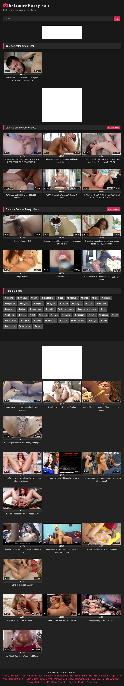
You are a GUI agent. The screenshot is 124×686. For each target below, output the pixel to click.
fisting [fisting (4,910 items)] (44, 315)
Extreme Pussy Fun (26, 5)
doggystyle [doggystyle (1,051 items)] (36, 309)
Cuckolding (92, 682)
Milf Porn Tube (101, 676)
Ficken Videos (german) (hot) (39, 679)
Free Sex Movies (77, 682)
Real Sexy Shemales (57, 682)
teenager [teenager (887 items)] (11, 326)
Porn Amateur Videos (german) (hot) (71, 679)
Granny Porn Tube (11, 676)
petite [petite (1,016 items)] (38, 320)
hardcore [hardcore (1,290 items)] (81, 315)
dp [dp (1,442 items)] (104, 309)
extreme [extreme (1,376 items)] (10, 315)
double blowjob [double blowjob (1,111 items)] (67, 309)
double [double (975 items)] (51, 309)
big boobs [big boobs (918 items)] (11, 303)
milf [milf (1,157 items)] (116, 315)
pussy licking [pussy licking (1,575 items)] (79, 320)
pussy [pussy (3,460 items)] (64, 320)
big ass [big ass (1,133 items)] (107, 298)
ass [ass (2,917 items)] (61, 298)
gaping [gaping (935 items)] (67, 315)
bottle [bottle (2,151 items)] (90, 303)
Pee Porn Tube (29, 676)
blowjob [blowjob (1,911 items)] (77, 303)
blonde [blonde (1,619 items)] (65, 303)
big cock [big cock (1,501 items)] (26, 303)
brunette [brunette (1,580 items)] (102, 303)
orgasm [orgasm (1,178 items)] (26, 320)
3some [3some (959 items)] (10, 298)
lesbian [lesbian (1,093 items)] (105, 315)
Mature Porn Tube (83, 676)
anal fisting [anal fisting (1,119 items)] (48, 298)
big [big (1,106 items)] (96, 298)
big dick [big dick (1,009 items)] (39, 303)
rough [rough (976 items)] (93, 320)
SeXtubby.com (98, 679)
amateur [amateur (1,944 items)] (23, 298)
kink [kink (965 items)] (93, 315)
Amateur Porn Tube (64, 676)
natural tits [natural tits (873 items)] (11, 320)
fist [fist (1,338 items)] (33, 315)
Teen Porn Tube (45, 676)
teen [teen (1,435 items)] (105, 320)
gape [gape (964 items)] (55, 315)
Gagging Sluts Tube (36, 682)
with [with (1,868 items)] (39, 326)
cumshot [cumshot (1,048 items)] (10, 309)
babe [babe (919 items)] (86, 298)
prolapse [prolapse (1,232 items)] (51, 320)
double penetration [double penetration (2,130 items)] (88, 309)
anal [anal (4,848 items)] (35, 298)
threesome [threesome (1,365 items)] (26, 326)
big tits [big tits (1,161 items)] (52, 303)
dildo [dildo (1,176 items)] (23, 309)
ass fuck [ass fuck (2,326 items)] (73, 298)
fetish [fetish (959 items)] (23, 315)
